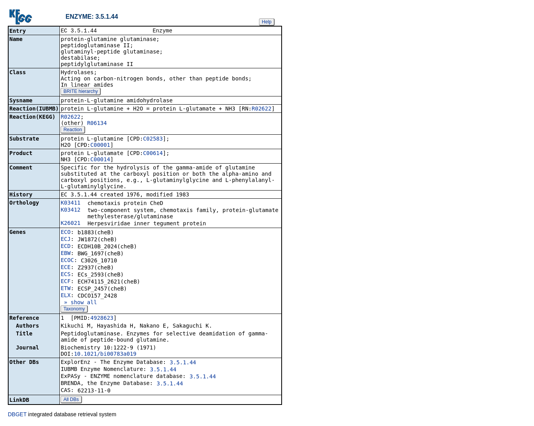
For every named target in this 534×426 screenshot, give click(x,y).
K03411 (70, 203)
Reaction (72, 130)
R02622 (261, 109)
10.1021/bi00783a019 (105, 354)
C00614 (153, 154)
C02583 (153, 139)
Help (266, 22)
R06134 (97, 124)
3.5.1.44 (183, 363)
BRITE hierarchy (80, 92)
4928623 (101, 318)
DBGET (17, 415)
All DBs (71, 400)
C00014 (100, 160)
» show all (79, 303)
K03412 (70, 210)
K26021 (70, 224)
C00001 (100, 146)
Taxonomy (74, 309)
